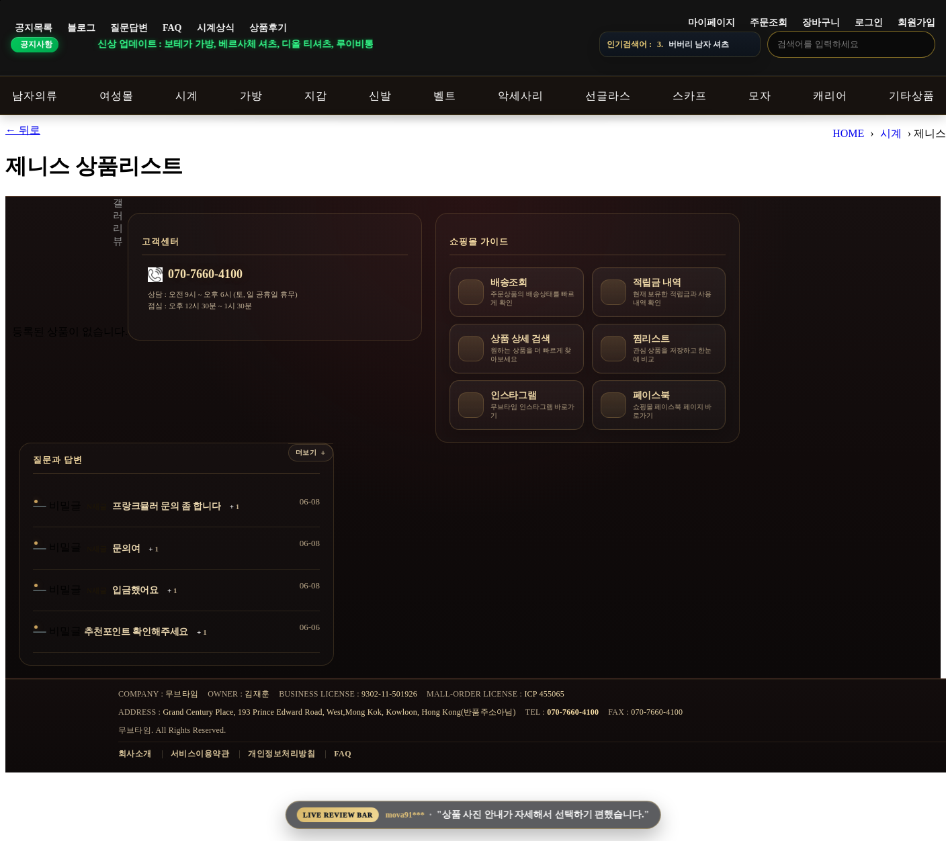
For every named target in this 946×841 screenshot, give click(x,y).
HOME (848, 133)
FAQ (172, 28)
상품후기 (268, 28)
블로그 (81, 28)
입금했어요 (135, 590)
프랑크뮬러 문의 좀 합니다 (166, 506)
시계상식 (215, 28)
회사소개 (135, 753)
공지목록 (33, 28)
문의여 (126, 548)
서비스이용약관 (200, 753)
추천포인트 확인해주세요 (136, 632)
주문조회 (768, 22)
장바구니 (821, 22)
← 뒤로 (22, 130)
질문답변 (129, 28)
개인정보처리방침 (281, 753)
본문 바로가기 (0, 0)
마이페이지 (711, 22)
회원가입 (916, 22)
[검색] (921, 44)
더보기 (306, 452)
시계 (891, 133)
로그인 (869, 22)
